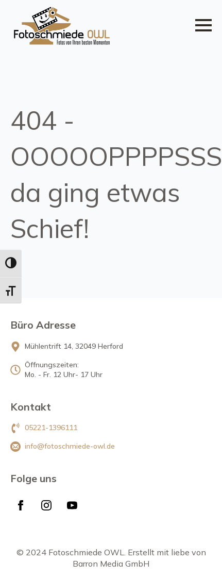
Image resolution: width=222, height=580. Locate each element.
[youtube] (72, 505)
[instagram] (46, 505)
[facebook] (20, 505)
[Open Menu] (203, 25)
